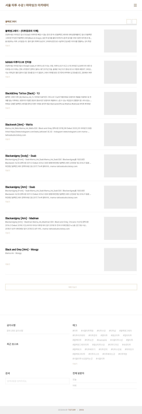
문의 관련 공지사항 (15, 330)
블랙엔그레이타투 (81, 344)
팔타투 (130, 340)
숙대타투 (127, 344)
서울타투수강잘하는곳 (83, 358)
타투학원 (123, 354)
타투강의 (103, 349)
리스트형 (134, 21)
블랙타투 (77, 340)
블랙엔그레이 (126, 330)
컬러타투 (128, 335)
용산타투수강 (99, 344)
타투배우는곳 (109, 354)
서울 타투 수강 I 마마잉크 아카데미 (27, 5)
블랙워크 (77, 349)
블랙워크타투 (79, 354)
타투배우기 (90, 349)
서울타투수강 (117, 340)
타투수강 (102, 330)
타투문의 (93, 335)
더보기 (75, 364)
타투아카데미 (79, 335)
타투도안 (89, 340)
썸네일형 (129, 21)
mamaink (102, 340)
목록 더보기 (72, 287)
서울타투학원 (87, 330)
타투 (76, 330)
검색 (66, 381)
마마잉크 (130, 349)
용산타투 (116, 335)
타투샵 (113, 330)
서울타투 (101, 358)
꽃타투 (104, 335)
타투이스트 (94, 354)
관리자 (81, 410)
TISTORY (72, 410)
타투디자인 (114, 344)
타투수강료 (116, 349)
